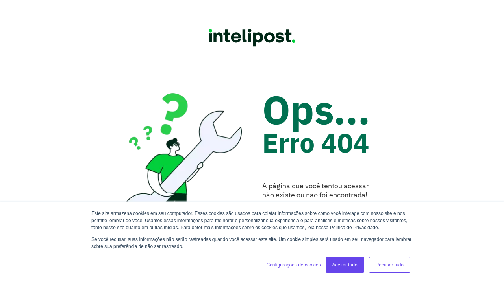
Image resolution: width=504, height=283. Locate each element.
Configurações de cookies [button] (293, 265)
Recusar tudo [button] (390, 265)
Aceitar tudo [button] (345, 265)
